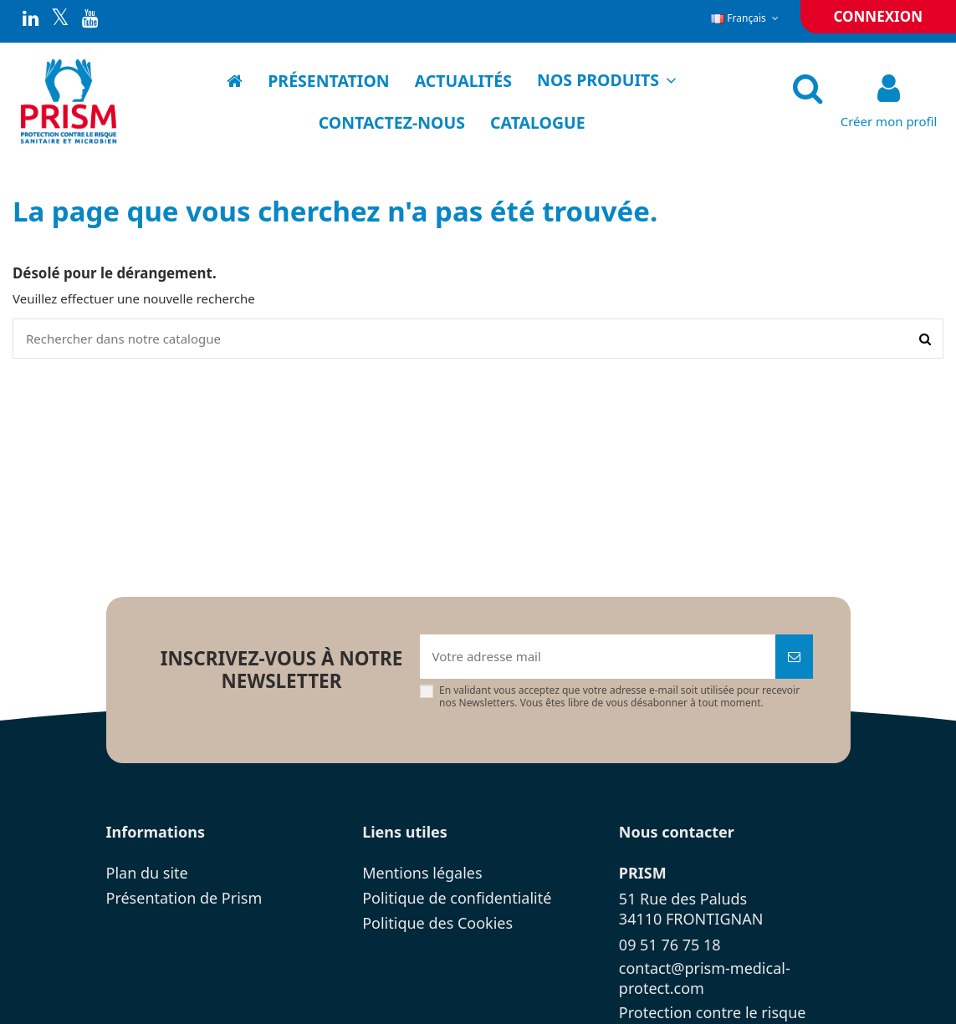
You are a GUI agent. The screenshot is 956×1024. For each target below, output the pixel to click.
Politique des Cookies (437, 923)
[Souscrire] (794, 656)
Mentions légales (422, 873)
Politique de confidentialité (456, 898)
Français (746, 18)
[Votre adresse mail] (597, 656)
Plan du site (147, 873)
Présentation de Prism (184, 898)
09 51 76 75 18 (670, 945)
